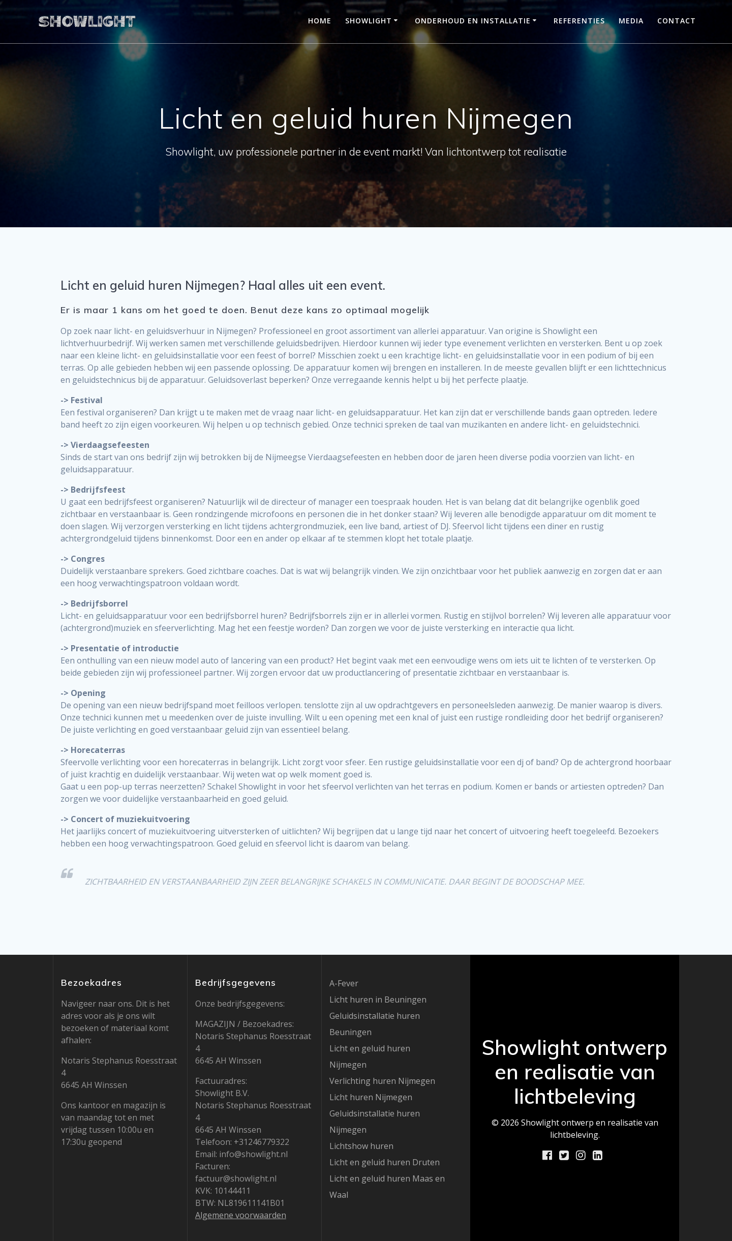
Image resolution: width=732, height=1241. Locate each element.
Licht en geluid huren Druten (384, 1162)
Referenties (579, 20)
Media (631, 20)
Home (319, 20)
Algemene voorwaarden (240, 1215)
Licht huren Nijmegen (370, 1097)
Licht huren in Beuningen (377, 999)
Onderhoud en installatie (473, 20)
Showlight (368, 20)
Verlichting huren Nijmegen (382, 1080)
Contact (676, 20)
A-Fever (343, 983)
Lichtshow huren (361, 1146)
